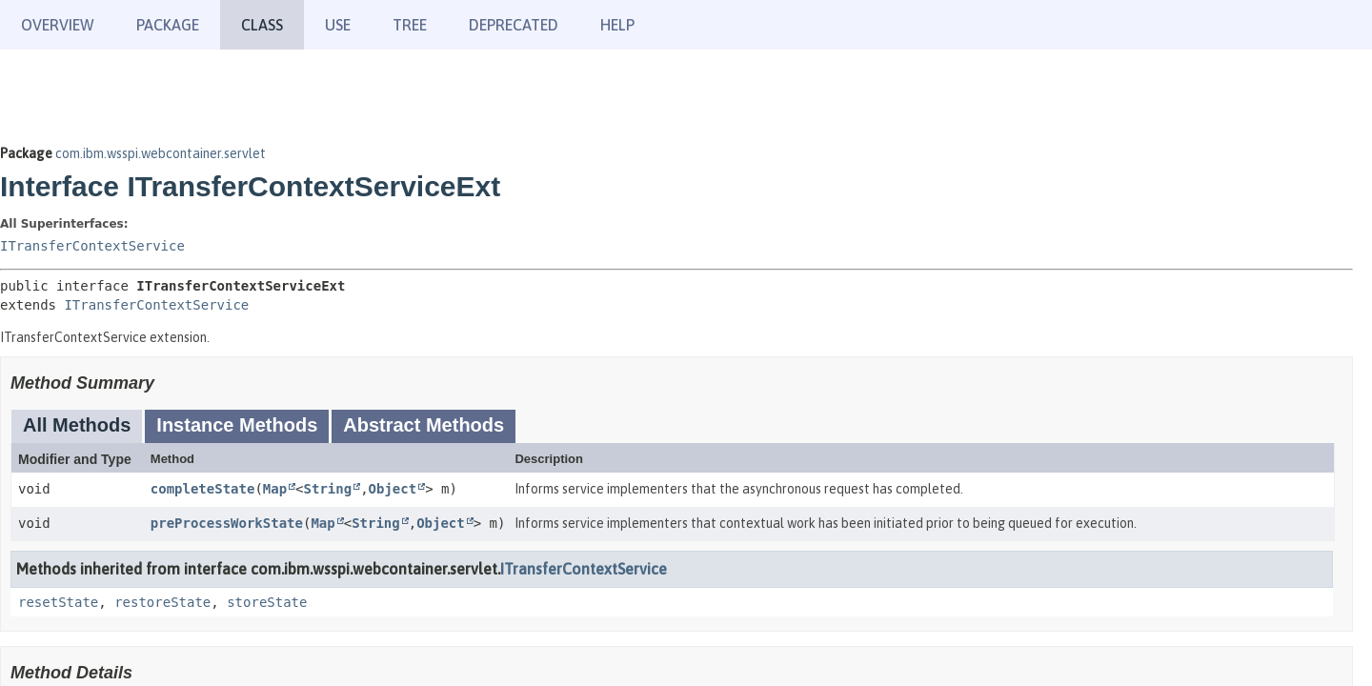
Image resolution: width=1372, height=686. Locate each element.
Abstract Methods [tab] (423, 424)
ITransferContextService (92, 245)
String (328, 488)
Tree (410, 24)
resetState (58, 602)
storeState (267, 602)
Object (393, 488)
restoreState (162, 602)
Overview (57, 24)
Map (275, 488)
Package (167, 24)
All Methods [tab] (77, 424)
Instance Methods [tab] (236, 424)
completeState (203, 488)
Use (338, 24)
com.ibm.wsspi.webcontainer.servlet (160, 153)
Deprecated (513, 24)
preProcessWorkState (227, 523)
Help (617, 24)
